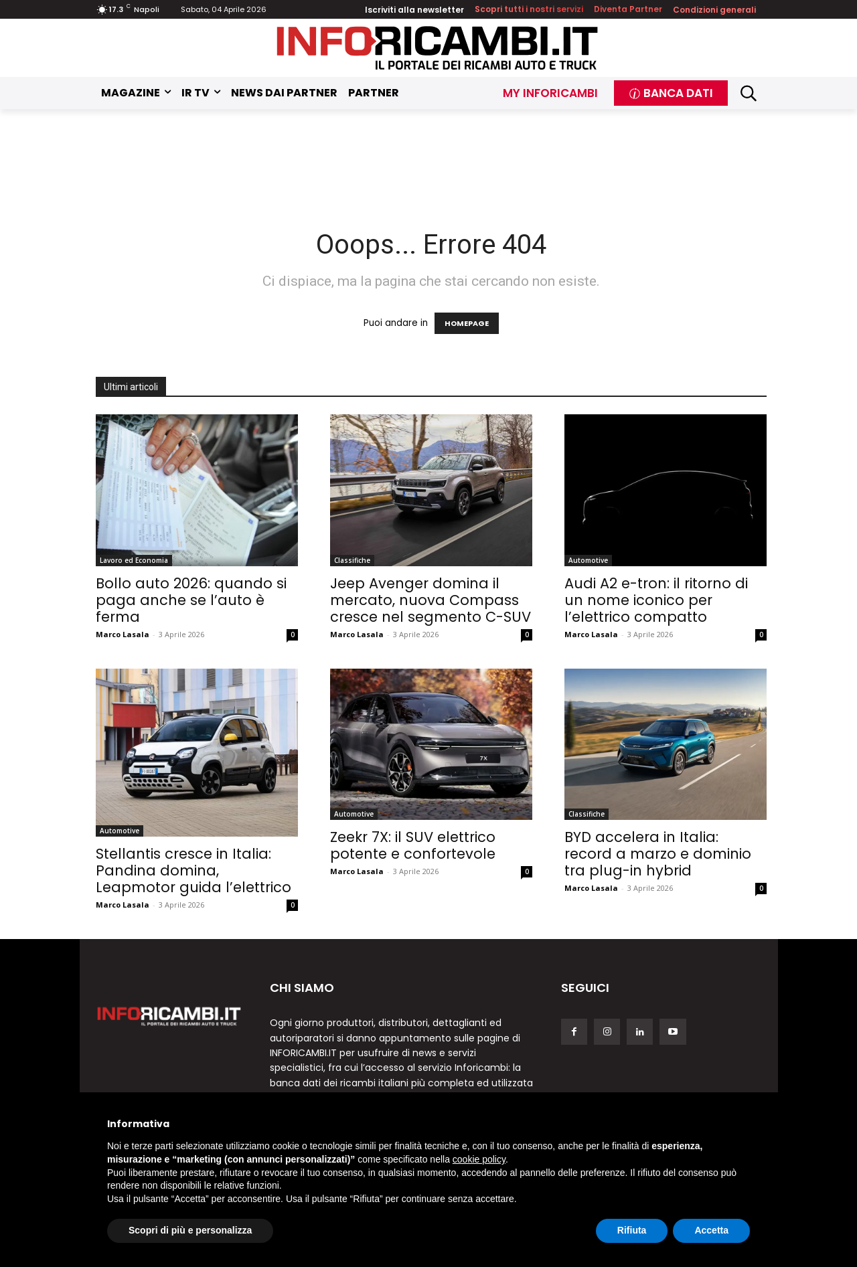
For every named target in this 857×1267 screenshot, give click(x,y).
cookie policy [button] (479, 1159)
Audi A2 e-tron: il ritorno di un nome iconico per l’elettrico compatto (656, 600)
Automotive (588, 560)
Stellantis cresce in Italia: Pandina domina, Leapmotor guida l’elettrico (193, 870)
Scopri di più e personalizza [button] (190, 1230)
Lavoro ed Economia (134, 560)
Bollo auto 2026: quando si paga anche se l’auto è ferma (191, 600)
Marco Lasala (122, 634)
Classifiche (352, 560)
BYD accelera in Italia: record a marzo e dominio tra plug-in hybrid (657, 853)
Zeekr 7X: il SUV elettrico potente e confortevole (412, 845)
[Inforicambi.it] (437, 47)
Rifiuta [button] (632, 1230)
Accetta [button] (711, 1230)
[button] (748, 93)
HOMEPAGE (467, 323)
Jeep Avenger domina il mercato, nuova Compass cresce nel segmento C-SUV (430, 600)
